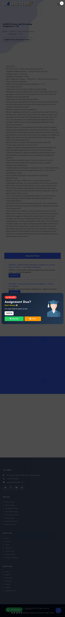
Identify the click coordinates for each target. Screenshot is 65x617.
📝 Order (32, 319)
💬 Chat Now (14, 319)
